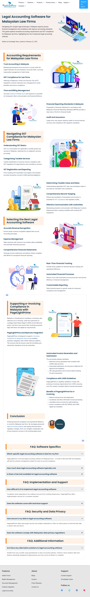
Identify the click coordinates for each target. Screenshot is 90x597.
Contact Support (66, 575)
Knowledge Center (67, 579)
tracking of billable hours (17, 94)
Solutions (31, 2)
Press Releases (37, 583)
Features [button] (22, 2)
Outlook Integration (8, 587)
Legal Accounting (7, 591)
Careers (34, 579)
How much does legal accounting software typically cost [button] (45, 468)
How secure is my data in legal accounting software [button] (45, 518)
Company (22, 6)
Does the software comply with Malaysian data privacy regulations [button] (45, 533)
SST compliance (60, 199)
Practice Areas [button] (51, 2)
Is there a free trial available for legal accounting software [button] (45, 474)
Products (40, 2)
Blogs (60, 2)
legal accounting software (15, 426)
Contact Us (35, 587)
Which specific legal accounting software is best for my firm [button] (45, 454)
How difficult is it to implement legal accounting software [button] (45, 489)
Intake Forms (6, 575)
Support (67, 2)
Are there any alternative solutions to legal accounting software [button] (45, 548)
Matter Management (8, 579)
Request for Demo (83, 4)
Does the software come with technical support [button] (45, 503)
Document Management (9, 583)
